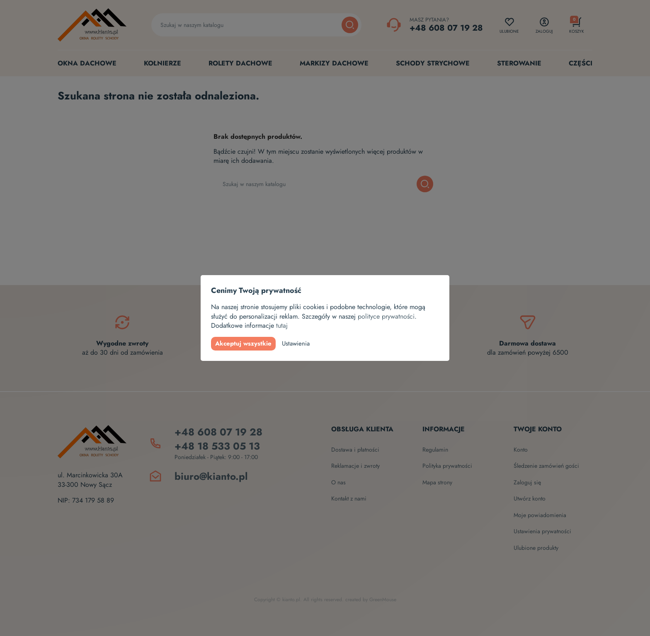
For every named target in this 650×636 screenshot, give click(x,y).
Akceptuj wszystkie (243, 343)
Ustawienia (296, 343)
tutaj (282, 325)
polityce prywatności (386, 316)
